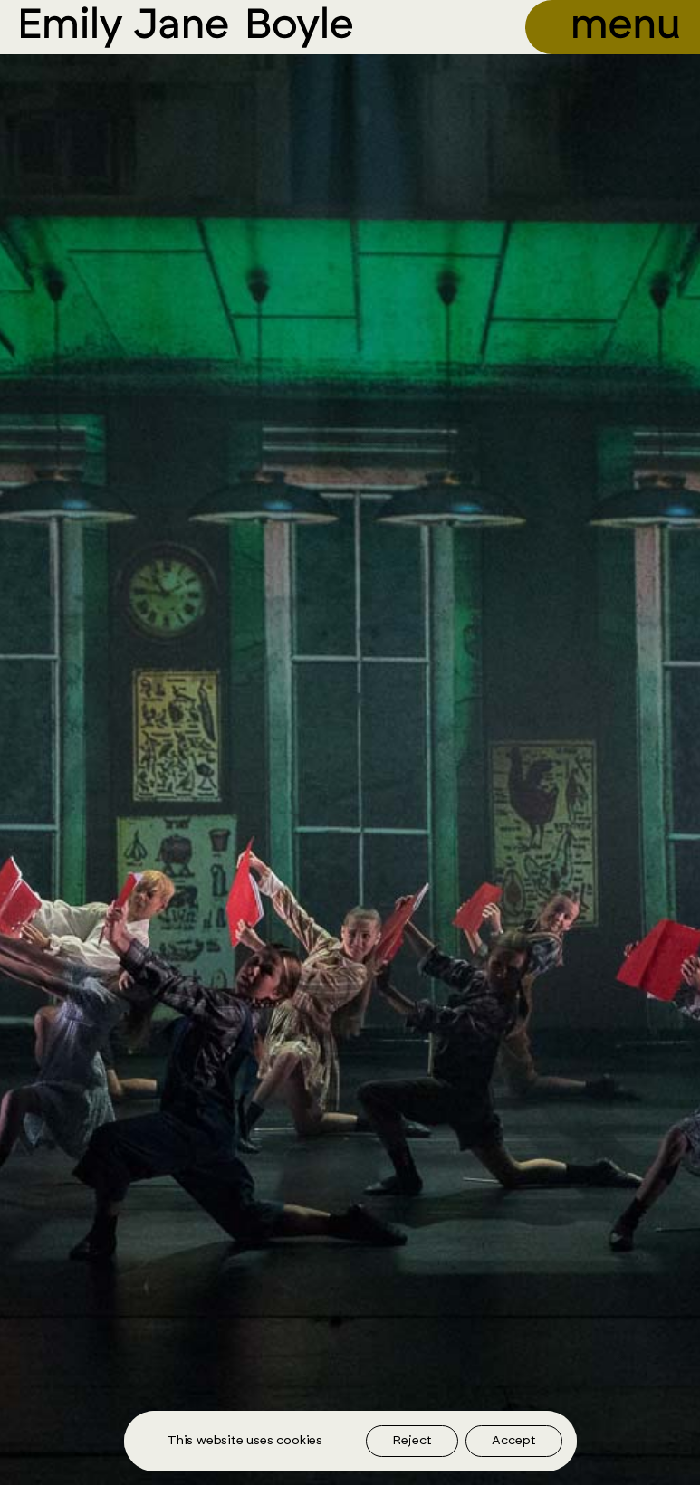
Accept (514, 1440)
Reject (412, 1440)
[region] (350, 1441)
